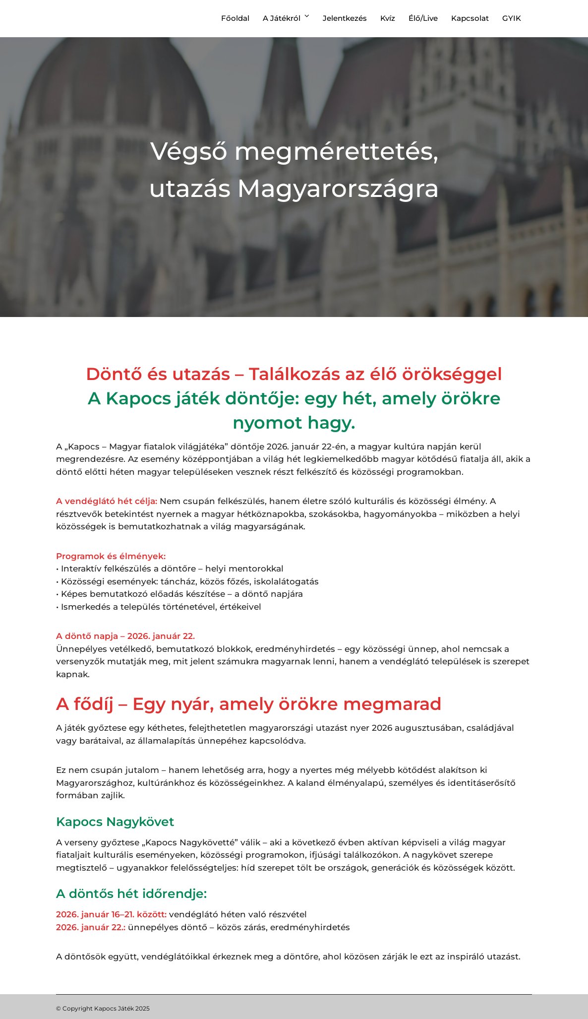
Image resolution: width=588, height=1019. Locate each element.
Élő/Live (423, 18)
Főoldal (235, 18)
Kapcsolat (470, 18)
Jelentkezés (345, 18)
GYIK (511, 18)
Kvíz (387, 18)
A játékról (281, 18)
